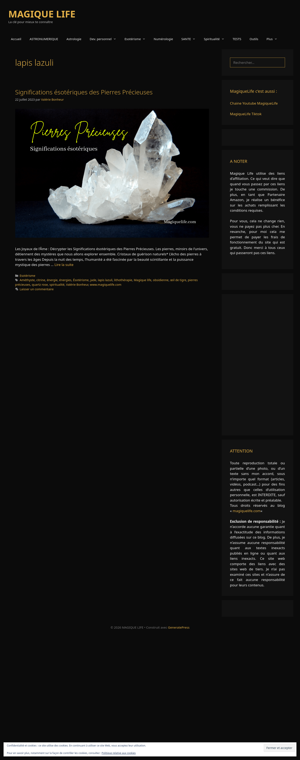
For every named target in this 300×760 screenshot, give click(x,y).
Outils (254, 39)
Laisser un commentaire (37, 289)
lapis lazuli (105, 280)
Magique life (142, 280)
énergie (52, 280)
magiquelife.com (247, 510)
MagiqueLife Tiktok (246, 113)
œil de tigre (178, 280)
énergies (65, 280)
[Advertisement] (257, 364)
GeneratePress (178, 627)
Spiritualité (216, 39)
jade (93, 280)
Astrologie (73, 39)
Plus (273, 39)
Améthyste (27, 280)
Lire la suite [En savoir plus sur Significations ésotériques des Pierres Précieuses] (63, 264)
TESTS (237, 39)
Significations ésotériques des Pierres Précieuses (84, 92)
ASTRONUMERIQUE (44, 39)
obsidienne (161, 280)
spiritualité (56, 285)
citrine (40, 280)
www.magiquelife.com (105, 285)
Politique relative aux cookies (119, 753)
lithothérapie (123, 280)
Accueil (16, 39)
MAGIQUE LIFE (41, 13)
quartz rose (40, 285)
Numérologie (163, 39)
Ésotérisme (81, 280)
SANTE (190, 39)
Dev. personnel (105, 39)
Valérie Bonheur (77, 285)
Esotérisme (137, 39)
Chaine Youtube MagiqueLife (254, 103)
